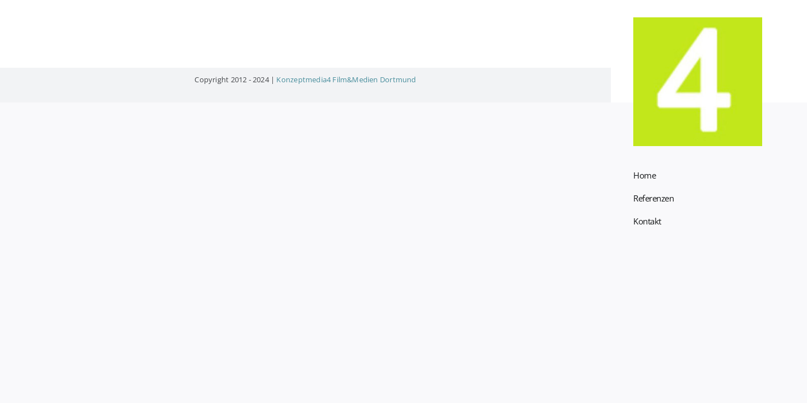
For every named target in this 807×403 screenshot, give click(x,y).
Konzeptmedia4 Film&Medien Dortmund (346, 79)
